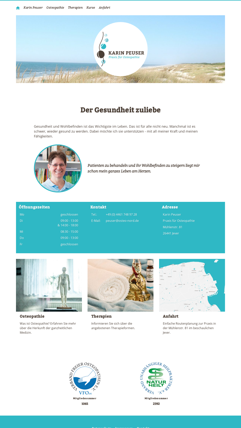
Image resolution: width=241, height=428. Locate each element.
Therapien (75, 7)
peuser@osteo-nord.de (122, 221)
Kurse (90, 7)
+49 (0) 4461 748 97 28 (121, 214)
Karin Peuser (33, 7)
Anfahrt (104, 7)
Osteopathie (55, 7)
